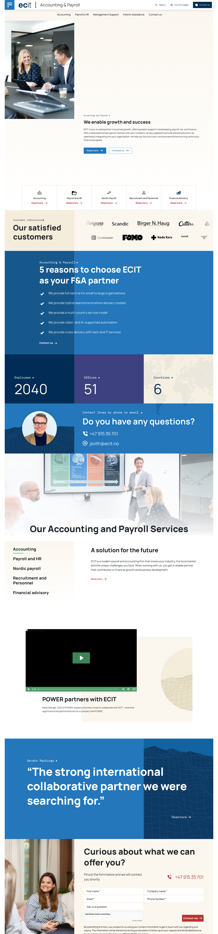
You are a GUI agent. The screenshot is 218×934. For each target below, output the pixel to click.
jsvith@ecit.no (104, 444)
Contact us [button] (120, 150)
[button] (39, 197)
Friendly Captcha (137, 920)
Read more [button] (95, 150)
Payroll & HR (82, 14)
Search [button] (160, 4)
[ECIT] (25, 5)
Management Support (106, 14)
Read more (181, 817)
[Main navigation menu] (9, 5)
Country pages (179, 4)
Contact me (192, 918)
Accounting (64, 14)
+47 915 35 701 (104, 434)
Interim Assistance (133, 14)
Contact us (202, 4)
